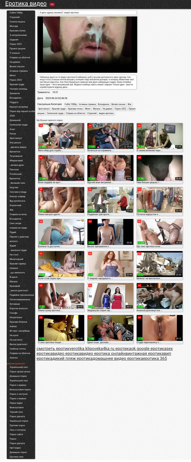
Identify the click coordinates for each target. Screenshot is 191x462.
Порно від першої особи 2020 (22, 113)
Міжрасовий (16, 160)
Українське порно (19, 421)
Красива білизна (18, 322)
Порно (13, 439)
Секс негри (15, 223)
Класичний (15, 205)
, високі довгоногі (19, 290)
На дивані (15, 62)
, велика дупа (17, 165)
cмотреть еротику (54, 348)
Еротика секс (17, 456)
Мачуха (13, 281)
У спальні (15, 53)
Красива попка (17, 30)
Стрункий (15, 17)
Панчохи (14, 169)
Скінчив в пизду (18, 192)
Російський (16, 174)
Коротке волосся (19, 308)
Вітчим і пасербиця (20, 331)
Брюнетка (15, 151)
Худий (13, 245)
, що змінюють (17, 272)
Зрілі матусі (16, 138)
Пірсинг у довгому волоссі (19, 239)
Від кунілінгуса (17, 201)
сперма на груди (18, 227)
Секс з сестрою (18, 430)
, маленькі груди (18, 250)
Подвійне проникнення (22, 295)
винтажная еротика (144, 353)
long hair (14, 187)
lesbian (13, 326)
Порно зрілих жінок (20, 371)
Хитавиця (15, 304)
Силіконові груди (18, 124)
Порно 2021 (16, 44)
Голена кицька (17, 21)
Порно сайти (16, 434)
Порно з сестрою (19, 394)
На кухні (14, 335)
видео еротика (106, 113)
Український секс (19, 367)
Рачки (13, 133)
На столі (14, 254)
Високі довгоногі (18, 344)
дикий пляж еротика (72, 358)
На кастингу (16, 339)
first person (15, 142)
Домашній (15, 120)
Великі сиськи (17, 66)
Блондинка (15, 97)
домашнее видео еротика (118, 358)
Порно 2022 (16, 80)
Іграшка (14, 268)
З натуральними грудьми (18, 37)
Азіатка (14, 357)
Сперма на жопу (18, 214)
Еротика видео (26, 3)
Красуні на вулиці (19, 106)
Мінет (13, 75)
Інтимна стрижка (19, 71)
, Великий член (17, 183)
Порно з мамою (18, 385)
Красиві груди (17, 84)
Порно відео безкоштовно (17, 405)
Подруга (14, 102)
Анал (12, 129)
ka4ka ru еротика (114, 348)
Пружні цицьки (17, 48)
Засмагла (15, 93)
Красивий (15, 286)
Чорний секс (16, 412)
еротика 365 (155, 358)
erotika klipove (85, 348)
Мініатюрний (16, 259)
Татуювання (16, 156)
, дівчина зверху (18, 147)
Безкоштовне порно (20, 389)
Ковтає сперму (17, 196)
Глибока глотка (18, 348)
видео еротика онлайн (103, 353)
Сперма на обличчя (20, 57)
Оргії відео (15, 447)
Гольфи (13, 313)
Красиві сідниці (18, 263)
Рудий (13, 232)
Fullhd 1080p (16, 12)
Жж (11, 210)
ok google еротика (148, 348)
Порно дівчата (17, 416)
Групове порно (17, 425)
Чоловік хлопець (18, 89)
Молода (14, 26)
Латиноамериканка (20, 299)
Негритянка (16, 317)
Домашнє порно (18, 376)
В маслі (14, 277)
